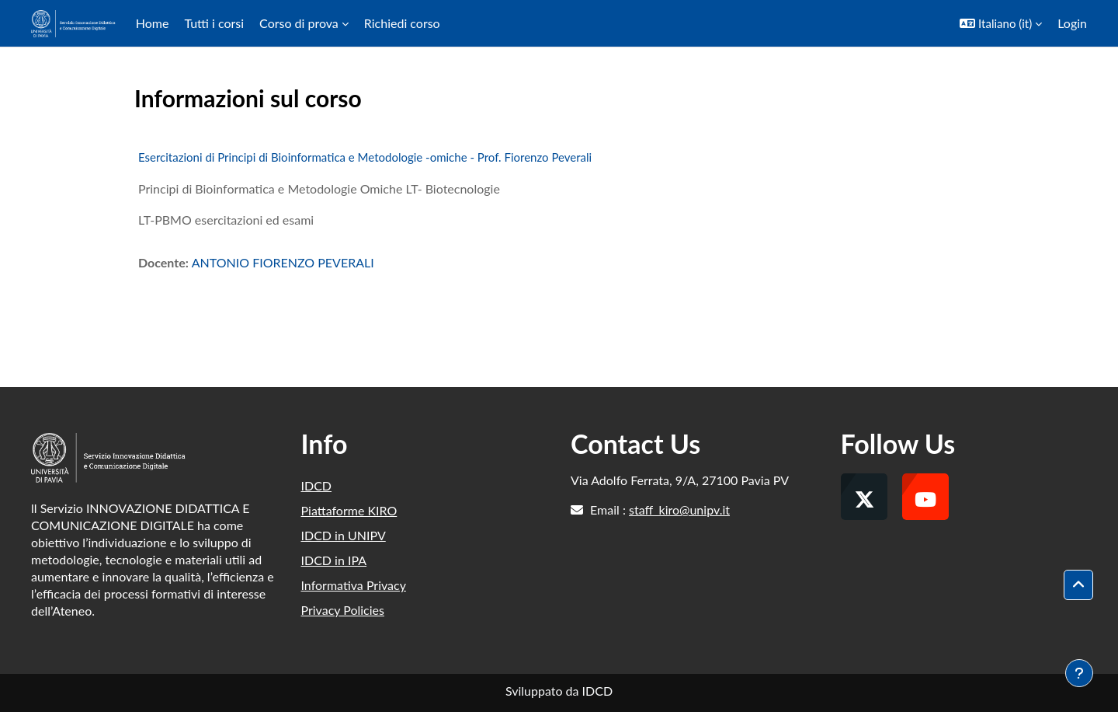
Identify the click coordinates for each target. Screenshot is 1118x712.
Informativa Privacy (353, 585)
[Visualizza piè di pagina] (1079, 673)
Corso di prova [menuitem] (299, 23)
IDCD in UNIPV (343, 535)
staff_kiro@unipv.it (679, 509)
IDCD (316, 485)
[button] (1000, 23)
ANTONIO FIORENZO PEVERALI (283, 262)
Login (1072, 23)
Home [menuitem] (152, 23)
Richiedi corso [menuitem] (402, 23)
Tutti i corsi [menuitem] (214, 23)
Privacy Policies (342, 609)
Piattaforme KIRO (349, 510)
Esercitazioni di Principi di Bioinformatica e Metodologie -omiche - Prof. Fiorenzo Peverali (365, 157)
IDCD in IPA (334, 560)
